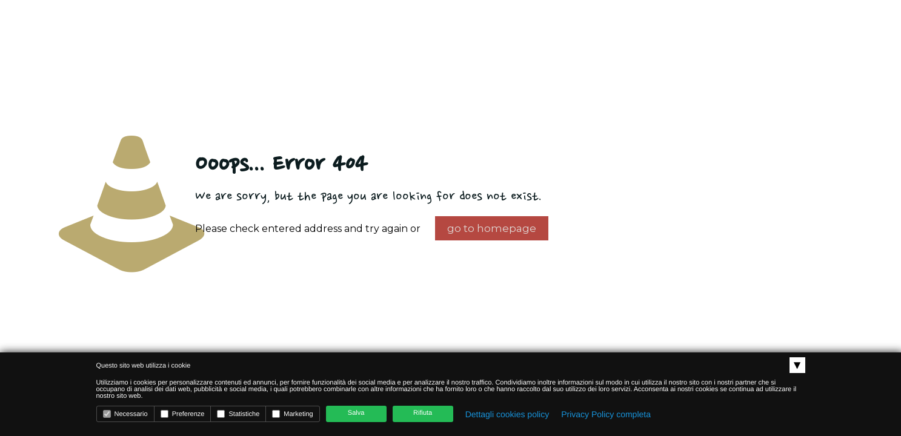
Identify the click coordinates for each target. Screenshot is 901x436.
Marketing (292, 414)
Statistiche (238, 414)
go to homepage (491, 228)
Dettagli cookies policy (507, 414)
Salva (356, 413)
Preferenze (183, 414)
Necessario (125, 414)
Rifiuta (422, 413)
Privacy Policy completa (606, 414)
